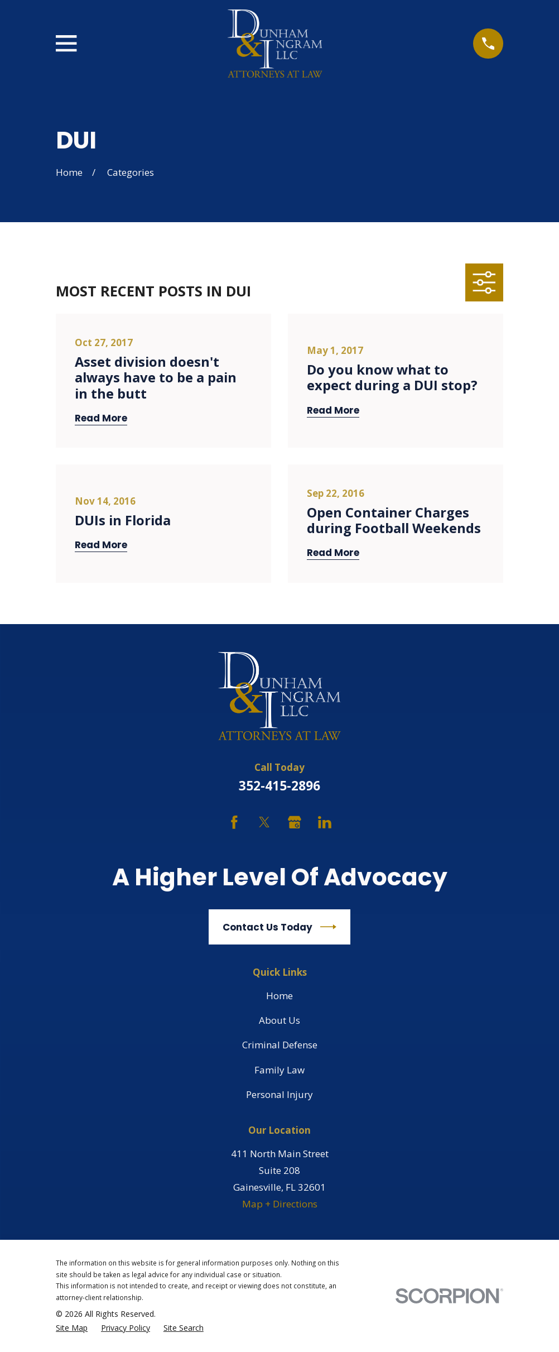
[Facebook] (234, 822)
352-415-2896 (279, 785)
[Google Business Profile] (294, 822)
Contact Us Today (279, 927)
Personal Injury (279, 1094)
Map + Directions (279, 1203)
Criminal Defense (279, 1044)
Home (279, 995)
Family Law (279, 1069)
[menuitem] (72, 1328)
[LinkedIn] (324, 822)
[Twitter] (264, 822)
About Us (279, 1020)
